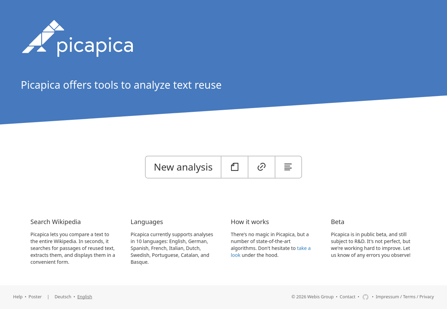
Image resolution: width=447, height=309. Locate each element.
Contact (348, 297)
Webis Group (320, 297)
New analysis (183, 166)
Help (17, 297)
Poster (35, 297)
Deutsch (63, 297)
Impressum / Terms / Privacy (405, 297)
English (84, 297)
